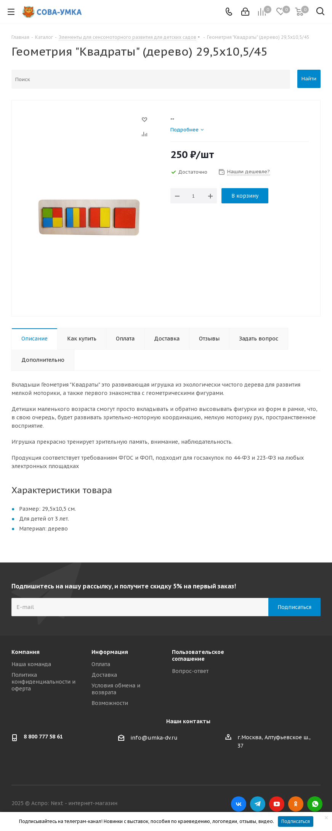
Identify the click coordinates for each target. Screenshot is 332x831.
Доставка (104, 674)
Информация (109, 652)
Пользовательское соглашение (198, 655)
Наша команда (31, 664)
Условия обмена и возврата (115, 689)
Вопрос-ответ (190, 671)
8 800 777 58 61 (43, 736)
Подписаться (295, 821)
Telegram (257, 804)
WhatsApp (314, 804)
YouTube (276, 804)
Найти (309, 78)
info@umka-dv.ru (154, 737)
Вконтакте (238, 804)
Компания (25, 652)
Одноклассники (295, 804)
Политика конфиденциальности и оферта (43, 681)
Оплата (100, 664)
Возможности (109, 703)
